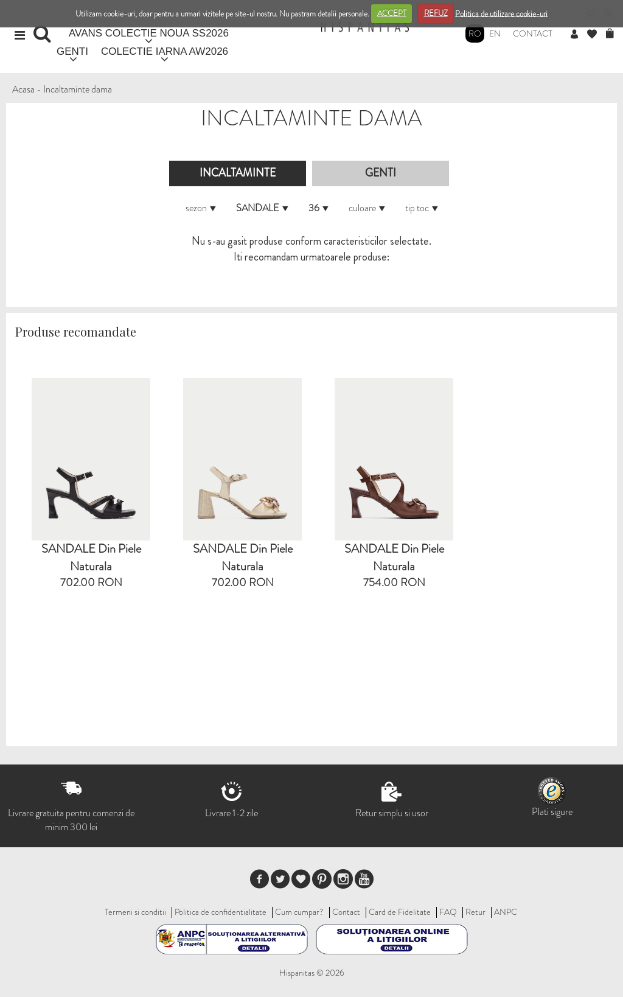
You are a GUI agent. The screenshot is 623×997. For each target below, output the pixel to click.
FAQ (448, 912)
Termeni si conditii (135, 912)
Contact (532, 33)
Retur (475, 912)
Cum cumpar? (299, 912)
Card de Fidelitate (400, 912)
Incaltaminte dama (77, 89)
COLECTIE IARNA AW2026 (164, 51)
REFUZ (436, 13)
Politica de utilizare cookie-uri (501, 13)
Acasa (23, 89)
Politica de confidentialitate (220, 912)
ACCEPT (391, 13)
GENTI (72, 51)
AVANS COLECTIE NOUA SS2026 (149, 33)
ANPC (505, 912)
